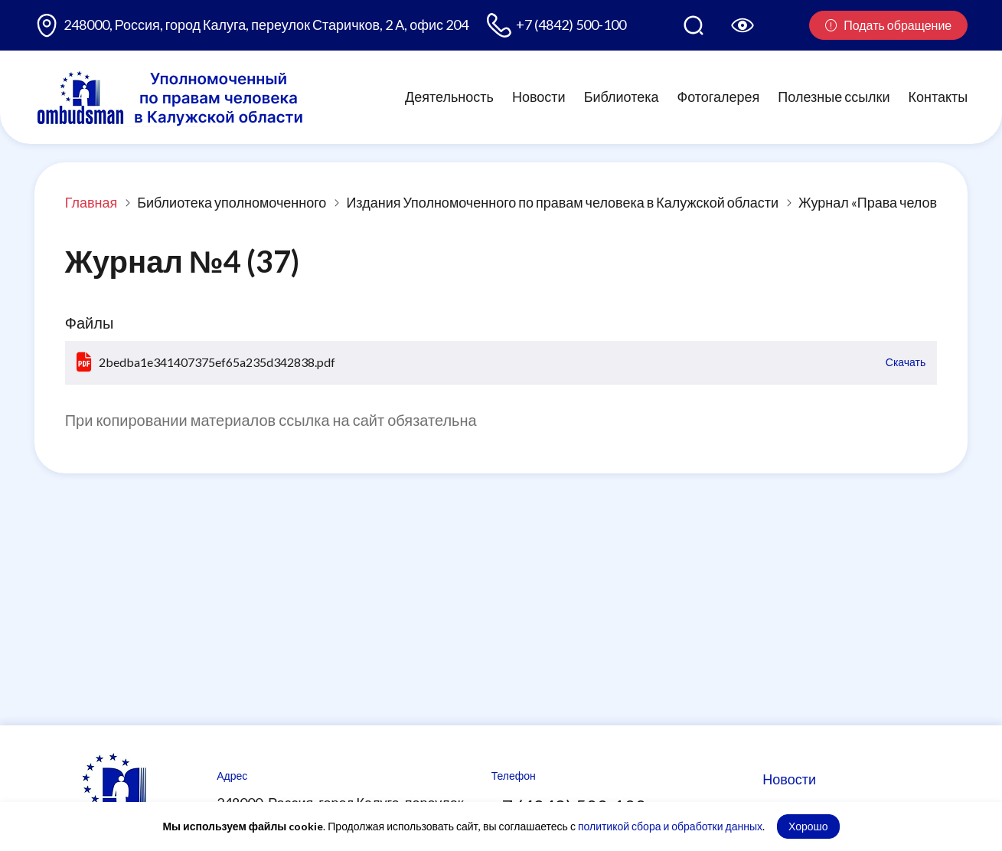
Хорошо (808, 826)
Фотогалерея (718, 96)
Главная (91, 202)
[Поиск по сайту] (693, 25)
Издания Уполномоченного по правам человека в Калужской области (562, 202)
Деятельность (449, 96)
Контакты (938, 96)
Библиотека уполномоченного (231, 202)
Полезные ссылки (833, 96)
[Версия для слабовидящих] (742, 25)
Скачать (906, 361)
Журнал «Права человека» (881, 202)
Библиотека (621, 96)
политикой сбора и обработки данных (670, 826)
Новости (539, 96)
